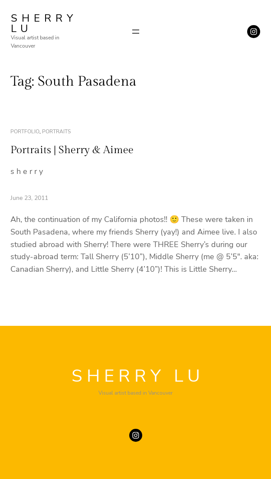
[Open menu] (136, 31)
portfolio (24, 131)
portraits (56, 131)
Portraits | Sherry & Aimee (72, 150)
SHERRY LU (44, 23)
